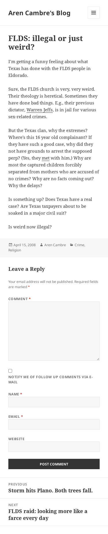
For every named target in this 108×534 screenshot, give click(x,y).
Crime (79, 244)
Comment (19, 298)
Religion (14, 250)
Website (16, 438)
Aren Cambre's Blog (39, 12)
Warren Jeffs (39, 109)
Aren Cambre (55, 244)
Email (15, 416)
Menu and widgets (94, 18)
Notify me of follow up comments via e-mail (50, 379)
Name (15, 394)
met (46, 158)
